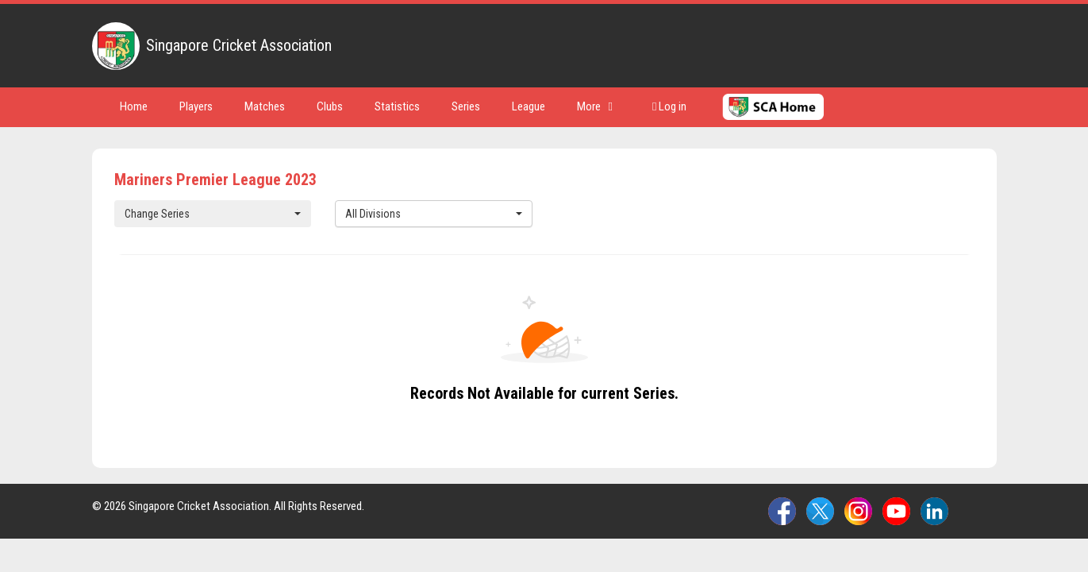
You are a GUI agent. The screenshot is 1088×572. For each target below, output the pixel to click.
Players (196, 106)
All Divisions (433, 213)
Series (466, 106)
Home (134, 106)
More (595, 106)
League (528, 106)
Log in (669, 106)
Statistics (397, 106)
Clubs (330, 106)
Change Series (213, 213)
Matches (264, 106)
